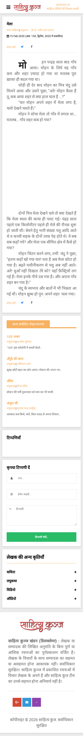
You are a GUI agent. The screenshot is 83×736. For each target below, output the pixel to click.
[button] (22, 46)
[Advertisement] (41, 166)
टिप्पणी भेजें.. (41, 537)
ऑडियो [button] (41, 598)
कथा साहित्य (12, 30)
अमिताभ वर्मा (24, 364)
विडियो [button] (41, 590)
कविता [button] (41, 572)
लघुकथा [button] (41, 581)
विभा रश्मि (22, 386)
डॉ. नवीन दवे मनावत (42, 30)
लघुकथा (24, 30)
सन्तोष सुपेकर (24, 341)
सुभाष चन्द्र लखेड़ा (26, 408)
